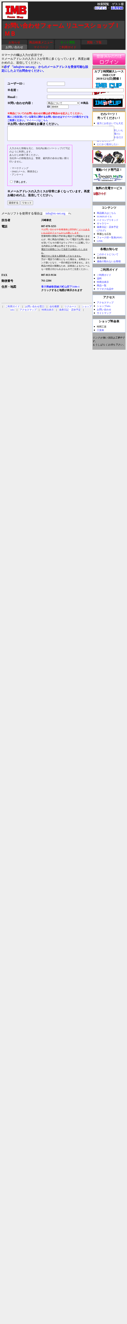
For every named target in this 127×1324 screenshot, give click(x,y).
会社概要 (54, 309)
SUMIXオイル (104, 216)
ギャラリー (103, 223)
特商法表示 (48, 312)
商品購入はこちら (106, 213)
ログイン (101, 8)
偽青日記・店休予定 (70, 312)
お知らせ (14, 42)
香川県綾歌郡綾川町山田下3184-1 (60, 289)
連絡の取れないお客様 (109, 261)
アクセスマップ (28, 312)
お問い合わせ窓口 (34, 309)
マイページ (41, 47)
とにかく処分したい (107, 144)
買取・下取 (94, 42)
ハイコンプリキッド (107, 220)
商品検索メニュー (41, 42)
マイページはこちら (37, 120)
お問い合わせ (14, 47)
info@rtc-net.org (55, 216)
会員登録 (117, 8)
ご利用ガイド (67, 47)
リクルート (70, 309)
